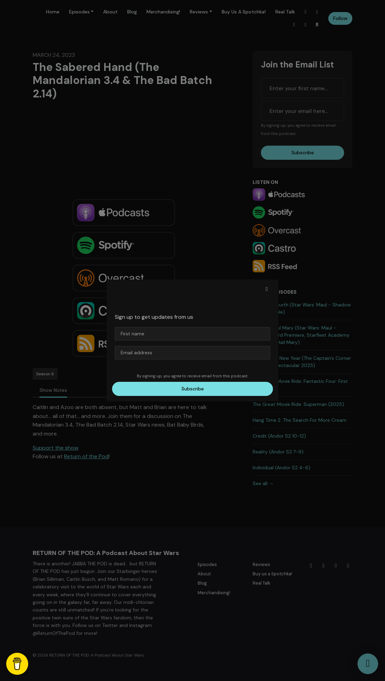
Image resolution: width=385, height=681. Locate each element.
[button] (266, 289)
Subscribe (193, 389)
